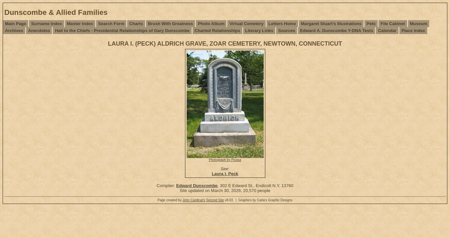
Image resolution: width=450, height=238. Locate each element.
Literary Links (259, 30)
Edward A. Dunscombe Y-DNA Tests (336, 30)
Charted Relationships (217, 30)
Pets (370, 23)
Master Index (80, 23)
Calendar (387, 30)
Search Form (111, 23)
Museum (419, 23)
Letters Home (282, 23)
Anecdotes (39, 30)
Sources (286, 30)
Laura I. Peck (225, 173)
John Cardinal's (193, 200)
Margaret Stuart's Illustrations (331, 23)
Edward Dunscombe (196, 185)
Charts (136, 23)
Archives (14, 30)
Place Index (413, 30)
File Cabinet (393, 23)
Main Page (15, 23)
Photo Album (211, 23)
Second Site (215, 200)
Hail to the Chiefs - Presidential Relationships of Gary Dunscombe (122, 30)
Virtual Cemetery (246, 23)
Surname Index (46, 23)
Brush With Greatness (170, 23)
